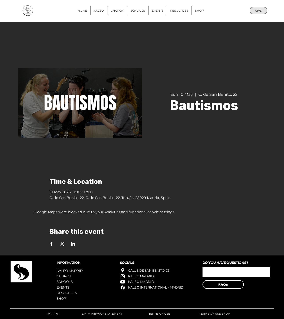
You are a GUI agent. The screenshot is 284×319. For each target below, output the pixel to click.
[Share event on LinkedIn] (73, 244)
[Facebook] (122, 287)
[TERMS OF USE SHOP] (215, 313)
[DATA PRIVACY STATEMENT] (102, 313)
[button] (236, 272)
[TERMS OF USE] (160, 313)
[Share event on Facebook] (51, 244)
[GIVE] (258, 10)
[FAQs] (223, 284)
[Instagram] (122, 276)
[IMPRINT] (53, 313)
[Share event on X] (62, 244)
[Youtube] (122, 282)
